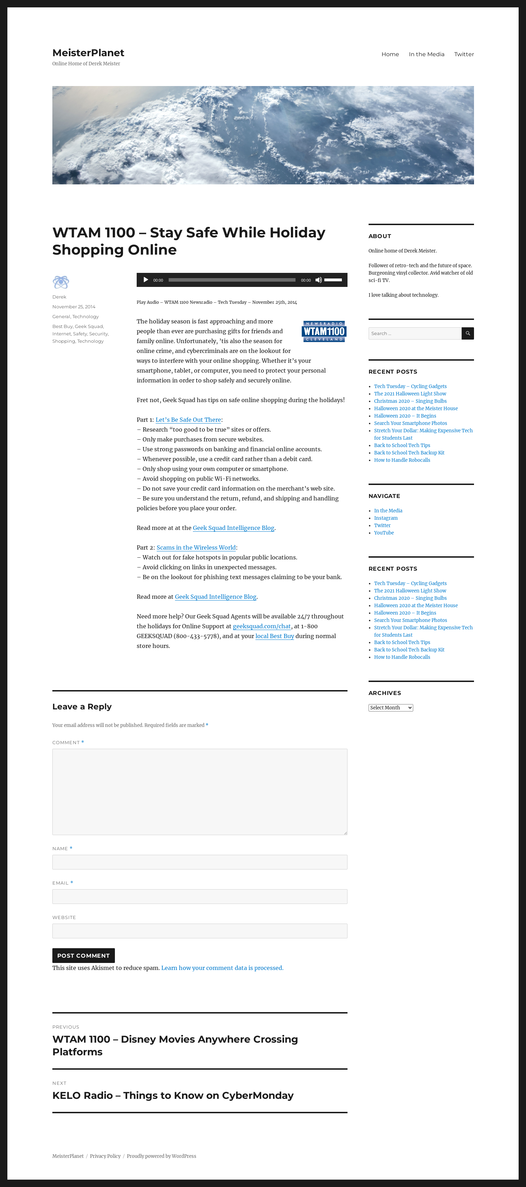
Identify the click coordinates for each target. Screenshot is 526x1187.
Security (98, 333)
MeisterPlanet (88, 53)
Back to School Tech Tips (402, 445)
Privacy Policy (105, 1156)
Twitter (464, 54)
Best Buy (62, 326)
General (61, 316)
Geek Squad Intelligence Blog (233, 527)
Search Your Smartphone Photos (410, 423)
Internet (61, 333)
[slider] (232, 280)
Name (62, 849)
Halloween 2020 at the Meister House (416, 409)
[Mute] (318, 279)
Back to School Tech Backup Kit (409, 453)
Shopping (63, 341)
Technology (85, 316)
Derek (59, 297)
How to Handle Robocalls (402, 460)
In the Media (426, 54)
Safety (80, 333)
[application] (242, 280)
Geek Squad (89, 326)
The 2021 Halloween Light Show (410, 394)
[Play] (145, 279)
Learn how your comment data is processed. (222, 967)
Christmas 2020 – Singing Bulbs (410, 401)
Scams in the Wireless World (196, 547)
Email (62, 883)
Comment (68, 743)
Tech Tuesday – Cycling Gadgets (410, 386)
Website (64, 917)
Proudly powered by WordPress (161, 1156)
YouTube (384, 533)
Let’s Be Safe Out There (188, 419)
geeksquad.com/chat (262, 626)
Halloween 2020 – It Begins (405, 416)
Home (390, 54)
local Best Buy (274, 636)
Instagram (386, 518)
